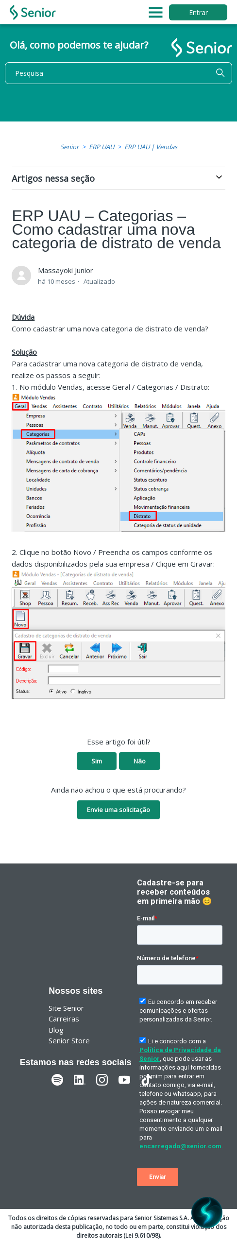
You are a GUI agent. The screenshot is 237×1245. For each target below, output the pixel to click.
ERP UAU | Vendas (150, 146)
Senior (69, 146)
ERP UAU (101, 146)
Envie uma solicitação (118, 809)
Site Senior (66, 1008)
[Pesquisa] (118, 73)
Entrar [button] (198, 12)
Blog (56, 1030)
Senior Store (69, 1040)
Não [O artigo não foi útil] (140, 761)
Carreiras (64, 1018)
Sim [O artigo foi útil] (96, 761)
